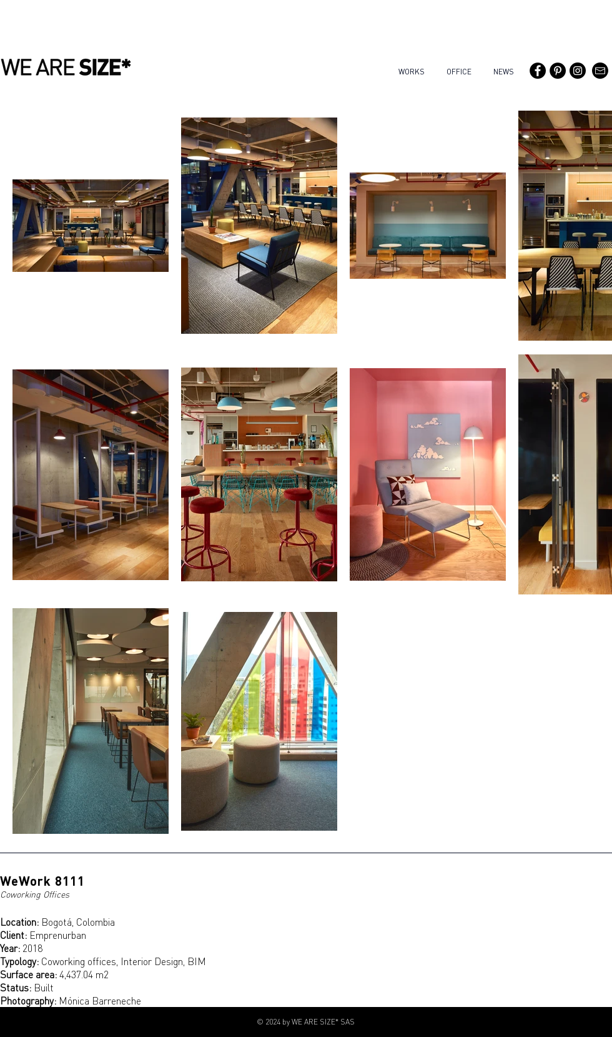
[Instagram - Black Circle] (578, 71)
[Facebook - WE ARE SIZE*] (538, 71)
